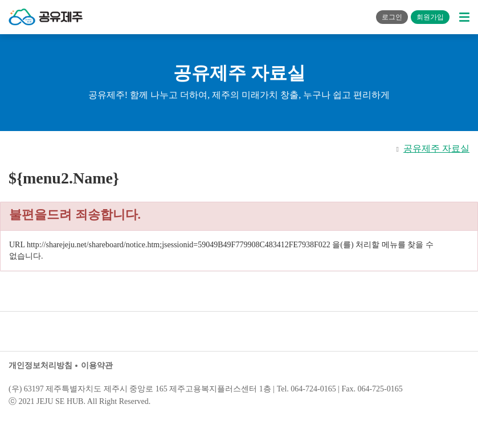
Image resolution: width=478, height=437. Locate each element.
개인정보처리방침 (40, 365)
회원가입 (430, 17)
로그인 (392, 17)
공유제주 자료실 (436, 148)
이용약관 (97, 365)
